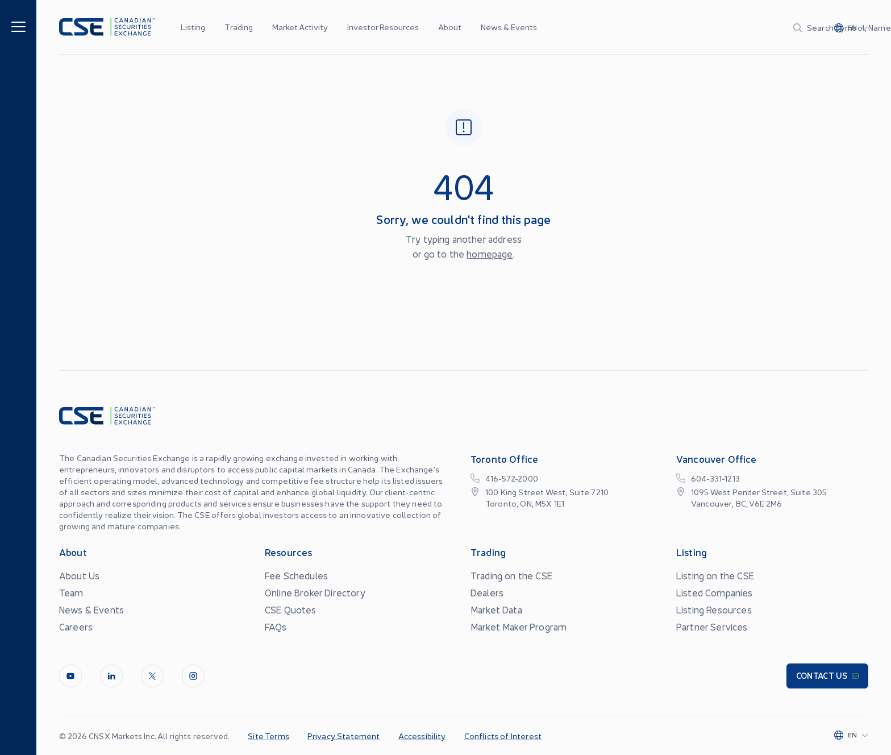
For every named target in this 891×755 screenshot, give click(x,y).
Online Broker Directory (315, 592)
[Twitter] (152, 676)
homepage (490, 253)
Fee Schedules (296, 575)
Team (71, 592)
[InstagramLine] (193, 676)
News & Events (509, 26)
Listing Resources (714, 609)
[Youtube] (70, 676)
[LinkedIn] (111, 676)
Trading (238, 26)
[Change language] (851, 27)
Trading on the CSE (511, 575)
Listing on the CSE (715, 575)
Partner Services (712, 626)
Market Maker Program (519, 626)
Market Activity (300, 26)
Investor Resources (383, 26)
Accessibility (422, 735)
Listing (193, 26)
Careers (76, 626)
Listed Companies (714, 592)
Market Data (496, 609)
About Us (79, 575)
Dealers (487, 592)
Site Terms (268, 735)
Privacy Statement (343, 735)
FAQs (276, 626)
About (449, 26)
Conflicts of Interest (503, 735)
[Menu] (18, 26)
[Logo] (107, 27)
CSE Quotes (291, 609)
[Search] (735, 27)
